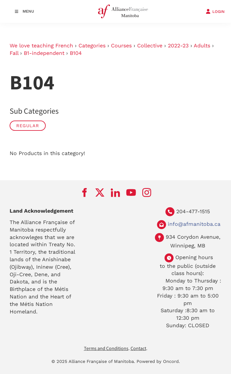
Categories (92, 46)
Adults (202, 46)
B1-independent (44, 53)
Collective (149, 46)
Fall (14, 53)
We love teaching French (41, 46)
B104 (76, 53)
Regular (27, 125)
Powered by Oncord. (158, 361)
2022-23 (178, 46)
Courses (121, 46)
